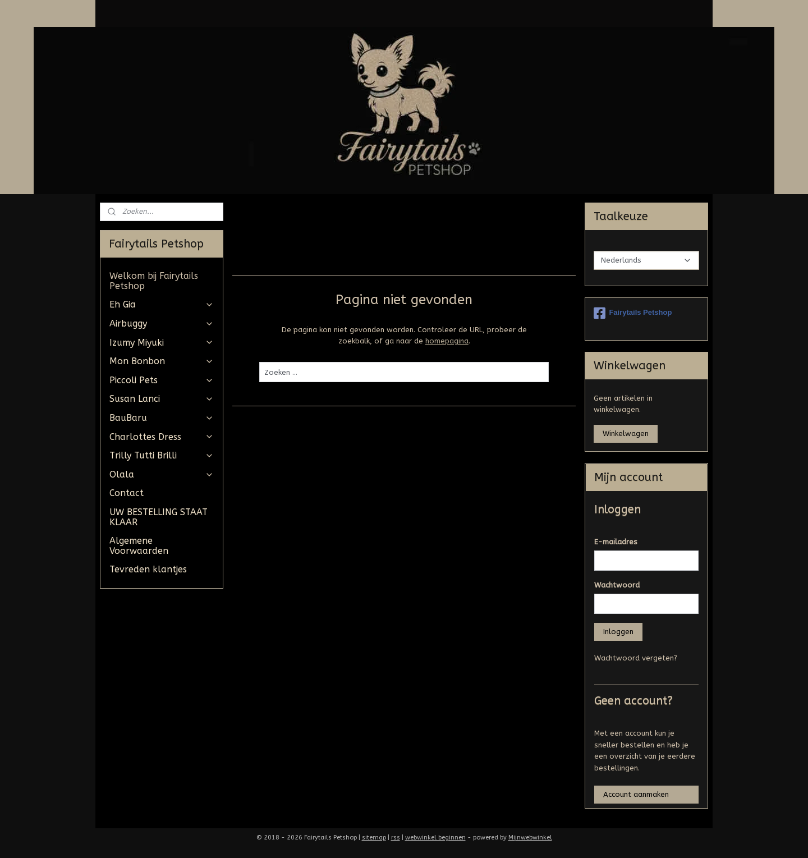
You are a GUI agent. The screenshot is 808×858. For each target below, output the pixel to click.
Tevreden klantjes (148, 569)
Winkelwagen (626, 433)
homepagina (446, 341)
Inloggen (618, 631)
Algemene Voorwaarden (138, 545)
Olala (161, 474)
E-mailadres (615, 542)
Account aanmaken (636, 794)
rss (395, 837)
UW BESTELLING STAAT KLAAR (158, 517)
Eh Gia (161, 304)
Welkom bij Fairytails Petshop (153, 280)
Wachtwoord (617, 585)
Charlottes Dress (161, 437)
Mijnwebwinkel (530, 837)
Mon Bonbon (161, 361)
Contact (126, 493)
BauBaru (161, 417)
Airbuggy (161, 323)
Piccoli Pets (161, 380)
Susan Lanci (161, 398)
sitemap (374, 837)
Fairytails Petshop (633, 313)
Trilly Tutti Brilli (161, 455)
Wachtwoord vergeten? (635, 658)
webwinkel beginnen (435, 837)
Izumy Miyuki (161, 342)
